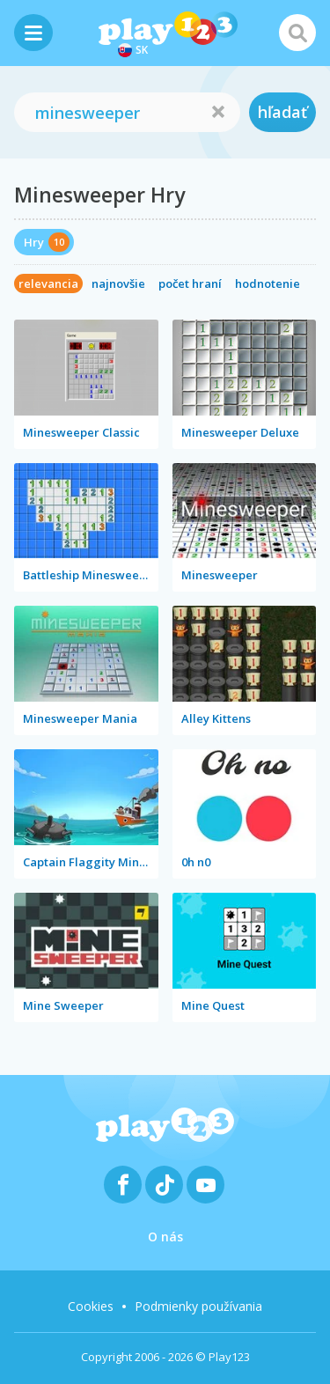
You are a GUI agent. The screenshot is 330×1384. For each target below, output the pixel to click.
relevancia (48, 283)
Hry (34, 242)
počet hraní (190, 283)
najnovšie (118, 283)
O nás (165, 1236)
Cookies (91, 1306)
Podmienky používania (198, 1306)
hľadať (282, 111)
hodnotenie (267, 283)
